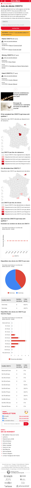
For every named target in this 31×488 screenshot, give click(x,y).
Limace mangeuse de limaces (11, 455)
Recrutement (23, 465)
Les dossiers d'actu (8, 420)
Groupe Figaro (13, 469)
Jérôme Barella (7, 451)
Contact (6, 465)
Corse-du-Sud (17, 45)
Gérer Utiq (26, 467)
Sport (4, 418)
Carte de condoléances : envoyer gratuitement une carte (21, 94)
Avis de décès (8, 3)
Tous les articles (12, 465)
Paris (10, 62)
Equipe (14, 464)
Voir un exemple (24, 416)
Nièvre (15, 80)
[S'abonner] (15, 423)
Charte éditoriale (20, 464)
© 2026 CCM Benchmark (23, 469)
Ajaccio (11, 45)
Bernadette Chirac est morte (11, 435)
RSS (18, 465)
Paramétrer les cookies (18, 467)
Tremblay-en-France (15, 66)
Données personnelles (7, 467)
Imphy (11, 80)
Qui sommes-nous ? (6, 464)
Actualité (5, 416)
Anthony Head (7, 443)
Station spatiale (7, 445)
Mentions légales (5, 469)
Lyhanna (5, 437)
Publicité (27, 464)
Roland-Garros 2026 (8, 439)
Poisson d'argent (7, 453)
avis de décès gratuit (21, 32)
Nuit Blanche (6, 449)
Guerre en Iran (7, 447)
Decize (10, 84)
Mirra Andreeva (7, 441)
